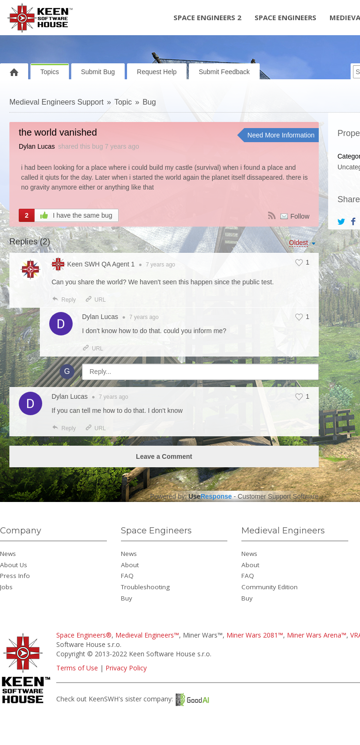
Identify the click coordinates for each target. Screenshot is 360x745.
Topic (123, 102)
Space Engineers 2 (207, 17)
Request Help (157, 72)
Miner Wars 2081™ (254, 635)
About (130, 565)
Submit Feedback (224, 72)
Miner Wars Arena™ (316, 635)
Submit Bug (98, 72)
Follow (300, 216)
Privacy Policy (126, 667)
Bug (149, 102)
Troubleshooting (145, 587)
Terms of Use (77, 667)
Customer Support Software (278, 496)
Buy (126, 598)
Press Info (15, 575)
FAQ (127, 575)
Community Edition (269, 587)
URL (95, 299)
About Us (13, 565)
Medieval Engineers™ (147, 635)
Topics (49, 72)
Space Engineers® (84, 635)
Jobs (6, 587)
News (8, 553)
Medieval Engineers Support (56, 102)
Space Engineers (285, 17)
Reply (64, 299)
